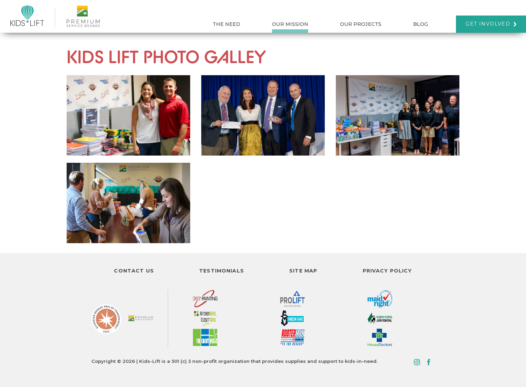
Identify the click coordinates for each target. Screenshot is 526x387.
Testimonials (221, 271)
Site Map (303, 271)
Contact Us (134, 271)
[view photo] (128, 115)
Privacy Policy (387, 271)
